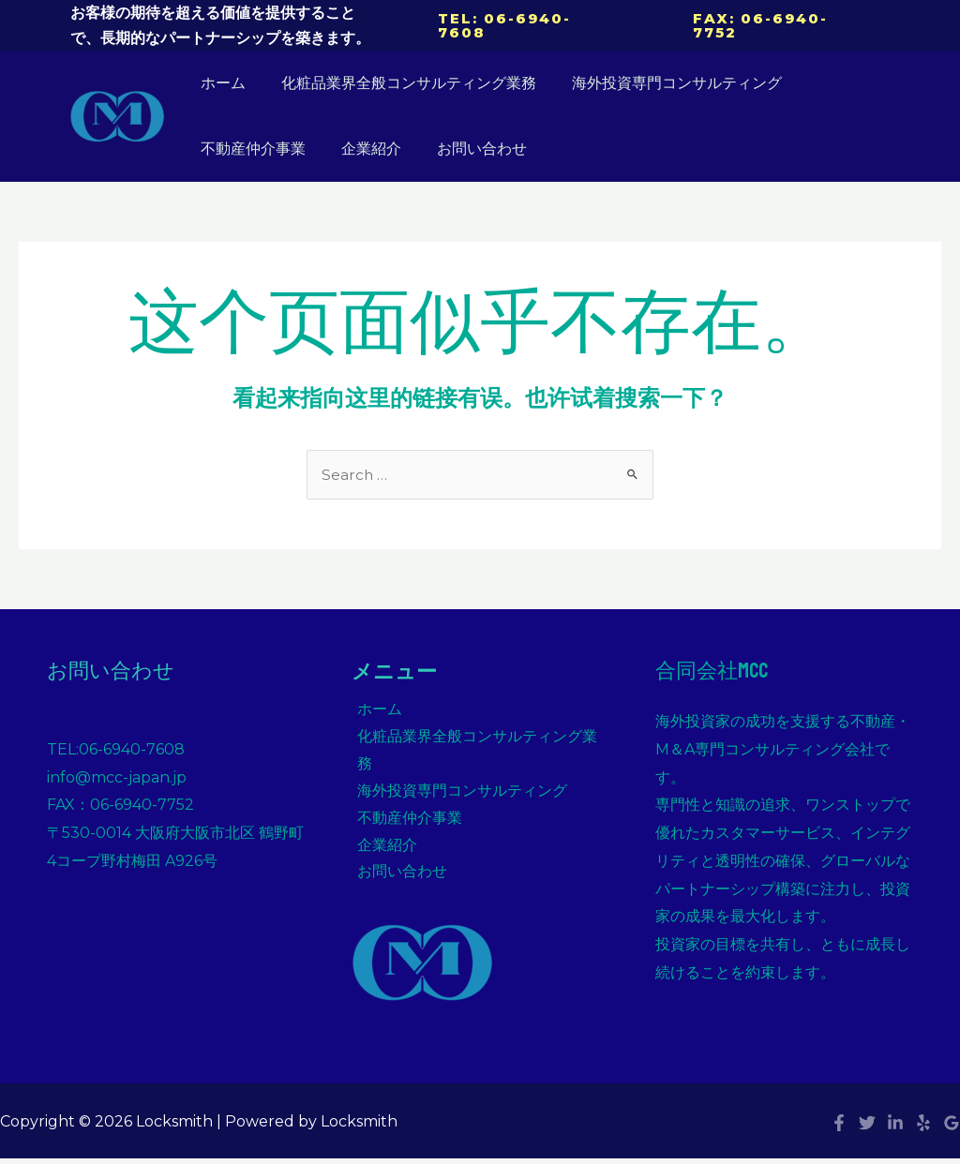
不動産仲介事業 (250, 148)
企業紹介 (363, 148)
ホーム (220, 83)
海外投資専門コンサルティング (663, 83)
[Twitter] (867, 1100)
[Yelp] (923, 1100)
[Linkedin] (895, 1100)
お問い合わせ (468, 148)
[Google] (951, 1100)
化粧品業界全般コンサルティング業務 (400, 83)
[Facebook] (839, 1100)
